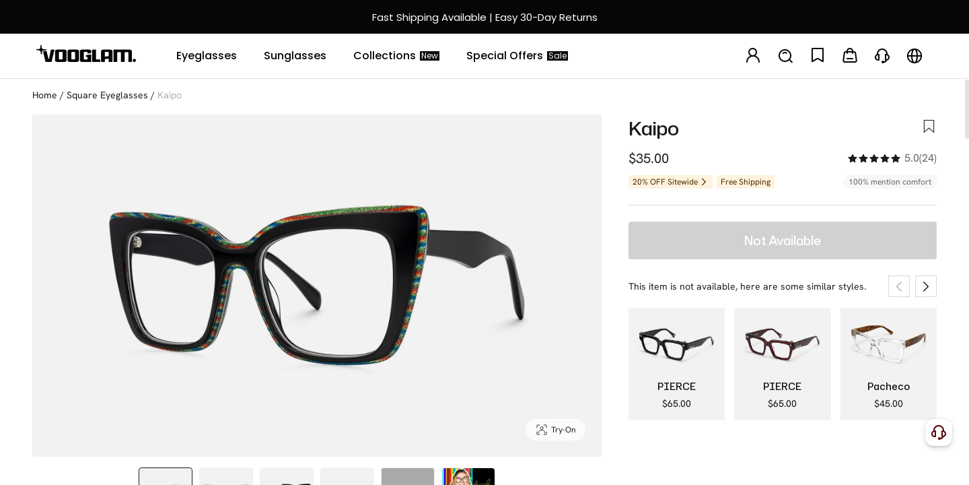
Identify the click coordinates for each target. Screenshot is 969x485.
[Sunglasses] (295, 56)
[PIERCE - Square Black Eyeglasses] (677, 364)
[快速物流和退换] (484, 17)
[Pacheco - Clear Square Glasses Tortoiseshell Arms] (888, 364)
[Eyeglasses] (206, 56)
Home (44, 95)
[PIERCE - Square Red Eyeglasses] (782, 364)
